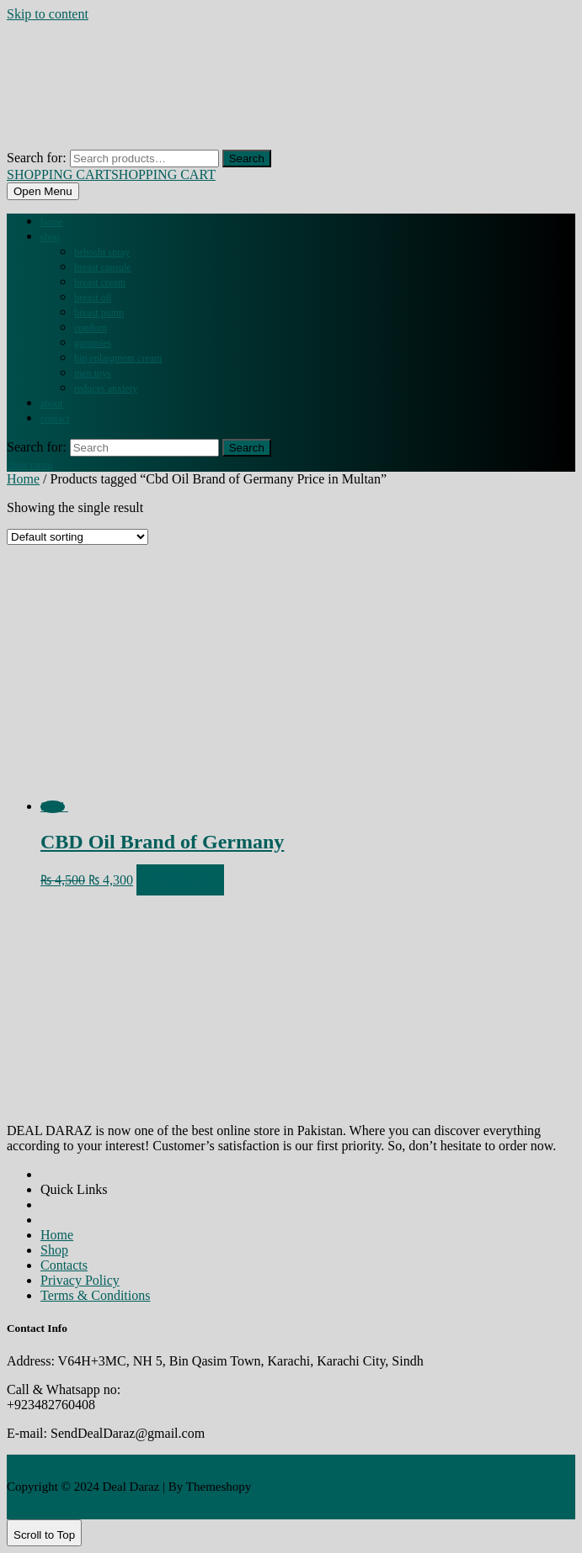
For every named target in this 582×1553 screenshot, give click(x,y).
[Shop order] (77, 537)
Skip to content (47, 14)
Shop (50, 237)
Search (246, 158)
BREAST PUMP (99, 313)
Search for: (37, 158)
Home (51, 222)
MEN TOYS (92, 373)
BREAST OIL (92, 298)
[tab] (43, 191)
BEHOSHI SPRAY (102, 252)
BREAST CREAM (99, 282)
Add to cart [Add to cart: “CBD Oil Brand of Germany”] (180, 880)
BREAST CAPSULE (102, 267)
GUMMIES (92, 343)
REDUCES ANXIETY (105, 388)
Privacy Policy (80, 1280)
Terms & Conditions (95, 1295)
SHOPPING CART (111, 174)
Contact (55, 419)
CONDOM (90, 328)
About (51, 403)
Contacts (64, 1265)
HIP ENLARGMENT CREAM (118, 358)
